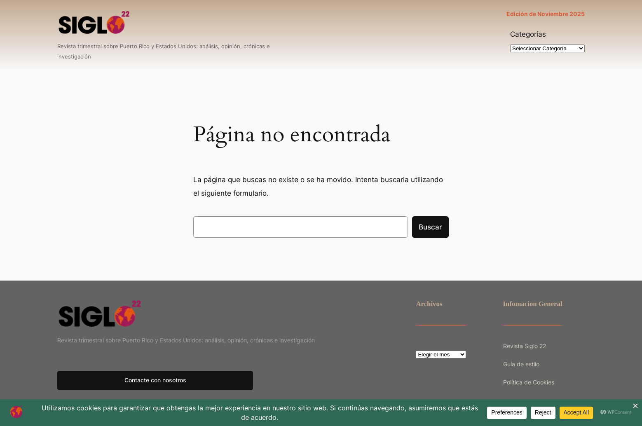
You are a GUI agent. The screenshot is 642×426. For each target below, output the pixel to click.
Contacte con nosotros (155, 380)
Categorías (528, 34)
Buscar (430, 227)
